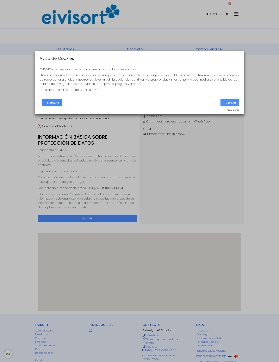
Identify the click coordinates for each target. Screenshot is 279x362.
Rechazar (52, 102)
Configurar (233, 109)
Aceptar (230, 102)
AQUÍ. (95, 90)
